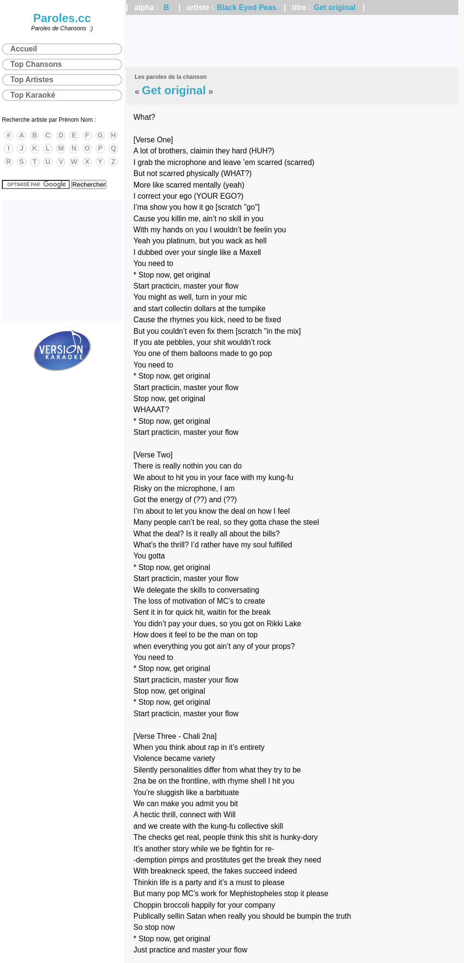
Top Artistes (32, 80)
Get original (335, 7)
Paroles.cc (62, 18)
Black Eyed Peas (246, 7)
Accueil (24, 49)
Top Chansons (36, 64)
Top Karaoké (33, 95)
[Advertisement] (292, 41)
